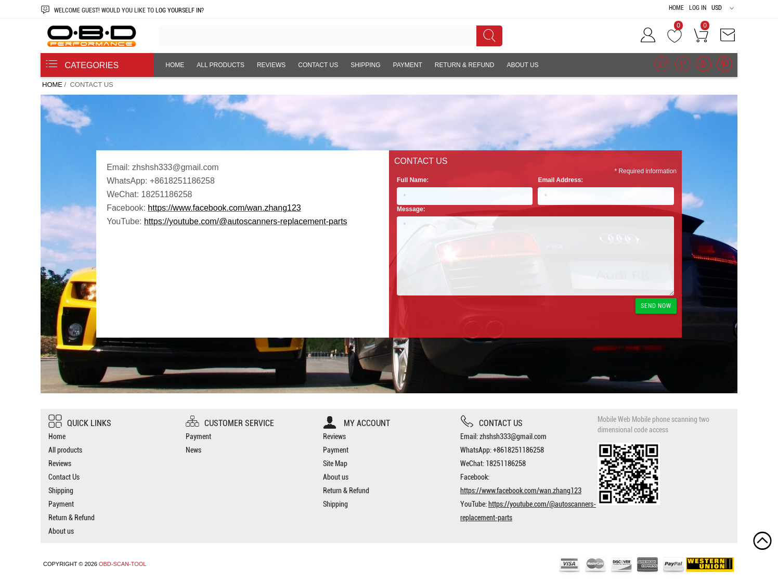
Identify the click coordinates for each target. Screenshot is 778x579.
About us (522, 65)
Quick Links (79, 423)
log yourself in (178, 10)
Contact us (491, 423)
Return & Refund (465, 65)
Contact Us (318, 65)
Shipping (365, 65)
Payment (407, 65)
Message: (411, 209)
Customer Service (230, 423)
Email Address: (560, 180)
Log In (697, 7)
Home (676, 7)
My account (356, 423)
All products (220, 65)
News (193, 450)
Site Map (335, 463)
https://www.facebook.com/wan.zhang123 (224, 207)
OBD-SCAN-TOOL (122, 564)
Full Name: (413, 180)
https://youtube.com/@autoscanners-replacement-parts (245, 221)
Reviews (271, 65)
